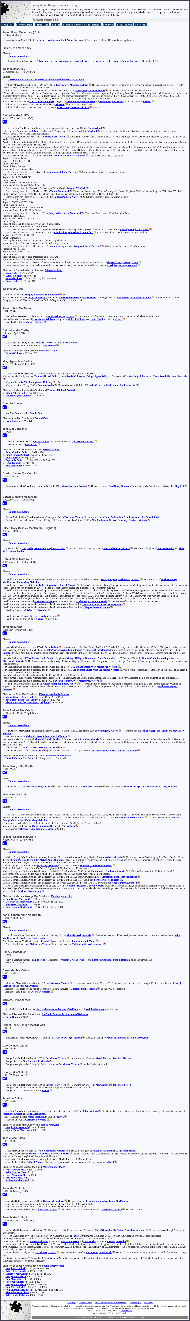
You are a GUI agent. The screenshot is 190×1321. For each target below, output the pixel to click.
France (45, 1090)
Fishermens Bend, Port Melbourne (119, 877)
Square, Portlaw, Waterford (68, 197)
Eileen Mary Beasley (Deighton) (27, 702)
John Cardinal (122, 1317)
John (165, 548)
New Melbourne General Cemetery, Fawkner (114, 750)
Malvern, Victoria (35, 322)
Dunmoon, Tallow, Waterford (63, 172)
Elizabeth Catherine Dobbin (111, 960)
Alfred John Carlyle (53, 61)
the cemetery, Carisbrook (99, 1252)
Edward (40, 131)
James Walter (17, 1130)
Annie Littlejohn (111, 101)
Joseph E (49, 941)
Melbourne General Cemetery (87, 944)
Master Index (43, 25)
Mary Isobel (41, 101)
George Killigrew (80, 658)
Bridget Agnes (97, 376)
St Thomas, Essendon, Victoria (91, 601)
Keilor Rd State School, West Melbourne (46, 736)
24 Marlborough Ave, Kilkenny (36, 382)
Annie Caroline (17, 452)
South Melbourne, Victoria (61, 316)
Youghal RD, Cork (76, 188)
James (69, 297)
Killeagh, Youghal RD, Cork (134, 229)
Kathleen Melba (16, 1180)
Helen (12, 463)
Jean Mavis (14, 1177)
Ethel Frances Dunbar (122, 61)
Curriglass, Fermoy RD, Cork (122, 265)
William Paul (18, 1290)
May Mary (28, 582)
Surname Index (25, 25)
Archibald (94, 1009)
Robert (114, 1037)
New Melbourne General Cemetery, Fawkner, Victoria (119, 520)
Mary (12, 273)
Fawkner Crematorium (29, 891)
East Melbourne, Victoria (37, 944)
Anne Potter (106, 658)
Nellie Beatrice (15, 1172)
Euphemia (14, 460)
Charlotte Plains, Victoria (84, 988)
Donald (36, 413)
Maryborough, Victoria (70, 1037)
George (15, 1276)
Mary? (13, 275)
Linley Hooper (127, 1311)
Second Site (97, 1317)
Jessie (14, 1282)
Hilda (40, 960)
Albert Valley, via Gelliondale (90, 90)
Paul (70, 1241)
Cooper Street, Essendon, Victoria (39, 616)
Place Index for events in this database (82, 25)
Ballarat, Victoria (35, 1162)
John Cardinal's (88, 1317)
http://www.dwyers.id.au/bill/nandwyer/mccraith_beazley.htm (78, 650)
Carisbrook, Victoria (58, 983)
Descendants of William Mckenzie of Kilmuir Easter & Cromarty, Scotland (46, 79)
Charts (57, 25)
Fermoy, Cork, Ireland (54, 136)
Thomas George (80, 101)
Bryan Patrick (16, 393)
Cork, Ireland (95, 128)
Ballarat (110, 1162)
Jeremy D (142, 1317)
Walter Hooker (39, 1153)
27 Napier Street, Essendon (96, 607)
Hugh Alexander (16, 1175)
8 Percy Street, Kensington (105, 879)
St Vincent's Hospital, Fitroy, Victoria (59, 683)
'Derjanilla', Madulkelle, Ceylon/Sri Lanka (43, 548)
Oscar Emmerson (44, 826)
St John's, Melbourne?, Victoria (96, 865)
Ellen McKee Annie (40, 658)
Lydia (11, 421)
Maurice (44, 342)
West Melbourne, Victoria (116, 548)
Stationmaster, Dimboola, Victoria (108, 871)
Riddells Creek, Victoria (78, 935)
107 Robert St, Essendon (34, 610)
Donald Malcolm (19, 758)
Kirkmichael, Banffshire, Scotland (134, 297)
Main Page (9, 25)
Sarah (96, 319)
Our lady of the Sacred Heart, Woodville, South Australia (158, 376)
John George (17, 899)
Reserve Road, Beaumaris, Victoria (38, 829)
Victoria (147, 101)
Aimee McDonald (147, 517)
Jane (12, 457)
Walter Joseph (15, 1169)
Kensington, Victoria (108, 730)
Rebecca (16, 1295)
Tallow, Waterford (59, 191)
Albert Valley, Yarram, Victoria (73, 107)
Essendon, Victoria (73, 517)
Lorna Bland (43, 319)
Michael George (19, 697)
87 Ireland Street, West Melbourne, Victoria (95, 667)
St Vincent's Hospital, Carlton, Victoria (84, 885)
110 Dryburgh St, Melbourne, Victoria (120, 579)
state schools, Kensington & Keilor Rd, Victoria (52, 585)
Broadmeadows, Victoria (109, 857)
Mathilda (138, 1037)
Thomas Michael (46, 376)
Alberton (59, 104)
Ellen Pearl (44, 601)
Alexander (17, 1292)
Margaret (16, 1274)
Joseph (98, 1058)
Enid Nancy (119, 486)
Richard (77, 319)
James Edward (17, 455)
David (12, 1017)
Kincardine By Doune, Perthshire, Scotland (123, 1230)
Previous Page (125, 25)
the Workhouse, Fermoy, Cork (122, 262)
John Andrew (117, 517)
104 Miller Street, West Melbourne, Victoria (77, 680)
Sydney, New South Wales (82, 941)
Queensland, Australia (83, 441)
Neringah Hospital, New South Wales (54, 40)
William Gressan (74, 960)
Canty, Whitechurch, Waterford (64, 213)
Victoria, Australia (116, 1241)
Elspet (89, 297)
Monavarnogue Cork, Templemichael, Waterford (76, 246)
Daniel (12, 281)
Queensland (31, 444)
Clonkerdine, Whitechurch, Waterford (73, 232)
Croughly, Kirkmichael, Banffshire (41, 294)
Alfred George (89, 61)
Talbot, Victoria (90, 1111)
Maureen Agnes (17, 395)
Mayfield (179, 486)
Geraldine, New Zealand (74, 486)
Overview (109, 25)
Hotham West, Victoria (90, 786)
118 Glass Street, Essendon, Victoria (38, 747)
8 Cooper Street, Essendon (123, 882)
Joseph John (17, 1127)
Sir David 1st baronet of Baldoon (57, 1009)
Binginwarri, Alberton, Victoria (72, 85)
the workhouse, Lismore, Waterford (67, 155)
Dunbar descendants (18, 56)
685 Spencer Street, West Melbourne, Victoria (96, 670)
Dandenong (8, 653)
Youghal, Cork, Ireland (85, 131)
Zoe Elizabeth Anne (21, 699)
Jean (37, 297)
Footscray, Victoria (40, 991)
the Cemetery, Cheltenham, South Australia (113, 385)
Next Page (141, 25)
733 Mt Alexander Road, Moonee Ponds (102, 604)
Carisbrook (59, 1204)
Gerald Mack (18, 901)
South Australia (46, 385)
